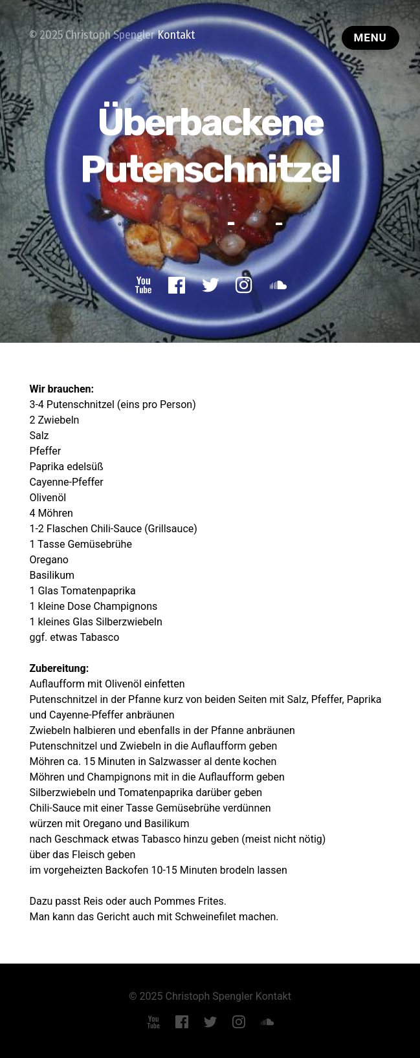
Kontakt (176, 35)
